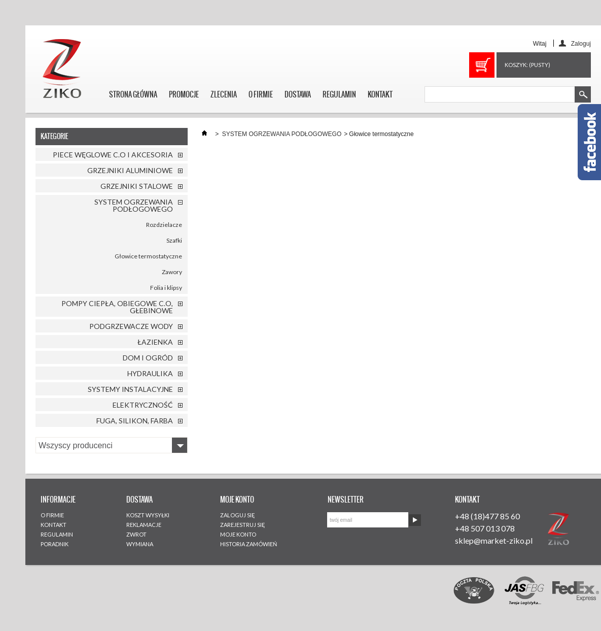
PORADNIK (54, 544)
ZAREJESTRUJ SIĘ (242, 524)
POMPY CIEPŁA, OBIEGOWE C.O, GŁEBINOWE (117, 307)
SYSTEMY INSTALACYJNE (130, 389)
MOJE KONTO (238, 534)
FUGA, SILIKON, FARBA (134, 420)
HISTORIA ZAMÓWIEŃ (248, 544)
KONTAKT (380, 94)
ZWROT (136, 534)
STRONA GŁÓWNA (133, 94)
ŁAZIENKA (155, 342)
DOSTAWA (298, 94)
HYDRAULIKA (150, 373)
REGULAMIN (339, 94)
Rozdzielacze (164, 224)
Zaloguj (581, 43)
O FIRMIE (261, 94)
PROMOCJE (184, 94)
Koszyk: (527, 64)
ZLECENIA (223, 94)
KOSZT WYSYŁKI (147, 515)
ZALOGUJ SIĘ (237, 515)
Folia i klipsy (166, 287)
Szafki (174, 240)
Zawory (172, 272)
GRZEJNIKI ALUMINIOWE (130, 170)
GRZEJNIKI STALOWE (136, 186)
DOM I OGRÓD (148, 357)
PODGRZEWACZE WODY (131, 326)
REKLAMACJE (143, 524)
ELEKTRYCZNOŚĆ (143, 405)
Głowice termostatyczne (148, 256)
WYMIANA (139, 544)
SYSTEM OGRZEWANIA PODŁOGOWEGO (133, 205)
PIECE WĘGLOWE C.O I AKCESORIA (113, 154)
